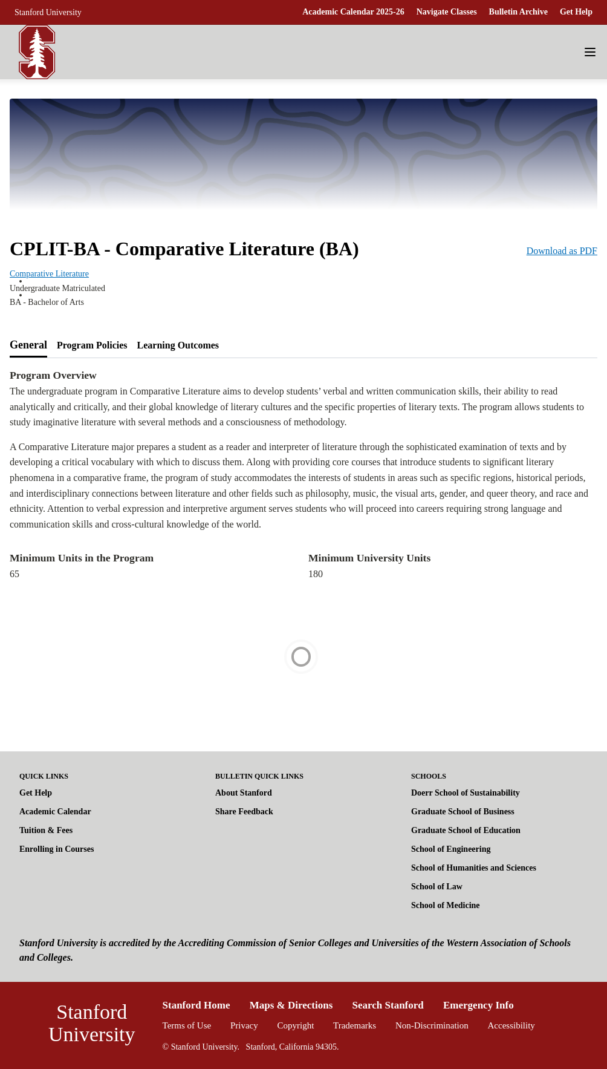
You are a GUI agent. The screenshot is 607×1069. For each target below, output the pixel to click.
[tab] (28, 345)
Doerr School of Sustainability (465, 792)
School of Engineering (450, 849)
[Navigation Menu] (590, 52)
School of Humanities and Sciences (473, 867)
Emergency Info (478, 1005)
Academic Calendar (55, 811)
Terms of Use (187, 1025)
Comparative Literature (49, 273)
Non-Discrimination (432, 1025)
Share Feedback (244, 811)
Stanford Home (196, 1005)
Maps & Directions (291, 1005)
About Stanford (243, 792)
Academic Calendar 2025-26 (353, 11)
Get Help (576, 11)
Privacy (244, 1025)
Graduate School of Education (466, 830)
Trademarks (354, 1025)
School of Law (437, 886)
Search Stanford (388, 1005)
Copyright (295, 1025)
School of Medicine (445, 905)
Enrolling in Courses (56, 849)
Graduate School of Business (462, 811)
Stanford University (48, 12)
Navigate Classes (447, 11)
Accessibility (511, 1025)
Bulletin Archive (518, 11)
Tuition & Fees (46, 830)
